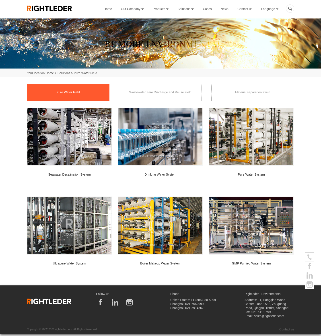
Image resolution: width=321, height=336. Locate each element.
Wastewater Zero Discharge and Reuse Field (160, 92)
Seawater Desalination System (69, 174)
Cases (207, 9)
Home (108, 9)
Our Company (132, 9)
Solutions (186, 9)
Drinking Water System (160, 174)
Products (161, 9)
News (224, 9)
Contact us (244, 9)
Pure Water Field (68, 92)
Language (270, 9)
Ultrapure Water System (69, 263)
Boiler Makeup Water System (160, 263)
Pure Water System (251, 174)
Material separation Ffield (252, 92)
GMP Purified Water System (251, 263)
